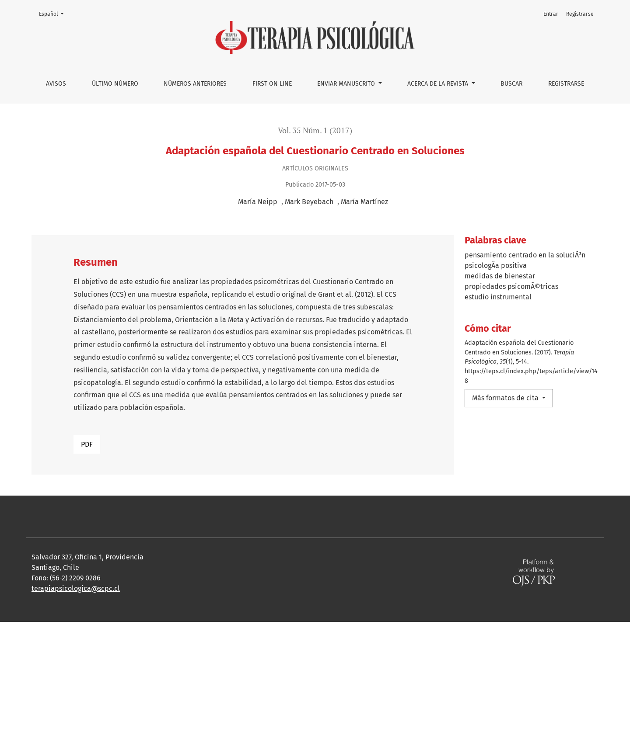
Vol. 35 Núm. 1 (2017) (315, 130)
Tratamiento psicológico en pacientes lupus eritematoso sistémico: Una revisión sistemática (372, 518)
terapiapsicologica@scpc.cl (76, 712)
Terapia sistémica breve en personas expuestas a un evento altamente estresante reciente (424, 548)
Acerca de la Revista (438, 83)
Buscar (511, 83)
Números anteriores (195, 83)
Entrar (550, 14)
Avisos (56, 83)
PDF (87, 444)
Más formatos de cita (506, 398)
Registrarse (566, 83)
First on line (272, 83)
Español (53, 13)
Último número (115, 83)
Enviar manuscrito (347, 83)
